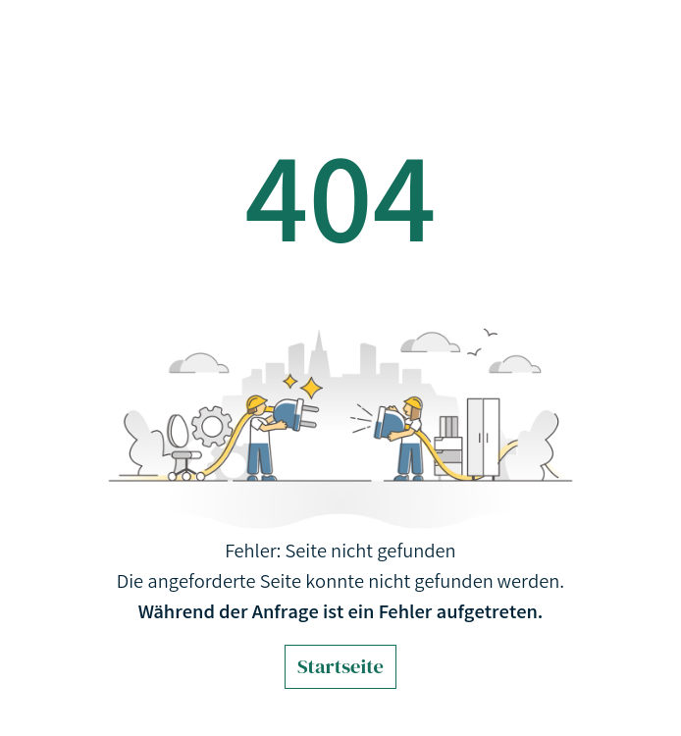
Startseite (340, 666)
